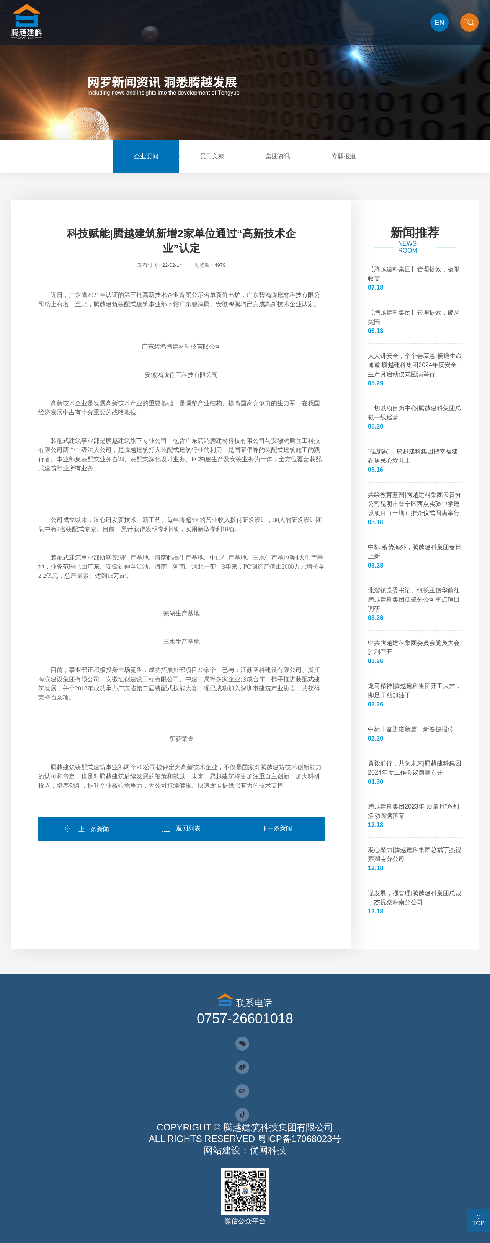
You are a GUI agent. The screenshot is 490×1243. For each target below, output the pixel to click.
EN (439, 22)
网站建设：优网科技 (245, 1150)
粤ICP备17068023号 (299, 1139)
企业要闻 (146, 156)
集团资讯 (278, 156)
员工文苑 (212, 156)
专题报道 (344, 156)
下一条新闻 (276, 828)
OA (242, 1091)
